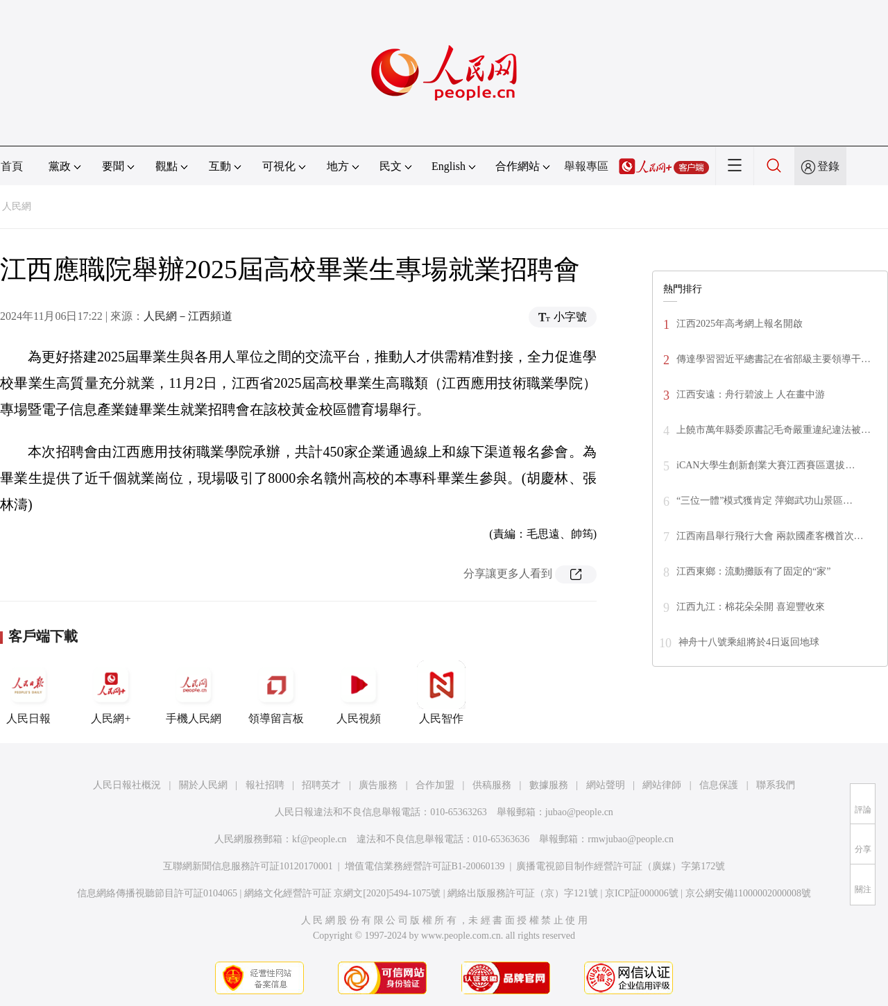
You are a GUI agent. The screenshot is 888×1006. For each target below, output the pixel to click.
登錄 (828, 166)
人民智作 (441, 692)
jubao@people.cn (579, 812)
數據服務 (548, 785)
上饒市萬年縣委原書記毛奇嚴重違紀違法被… (773, 430)
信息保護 (718, 785)
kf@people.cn (319, 839)
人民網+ (111, 692)
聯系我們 (775, 785)
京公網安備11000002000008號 (748, 893)
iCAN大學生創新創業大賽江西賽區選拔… (765, 465)
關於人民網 (203, 785)
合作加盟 (435, 785)
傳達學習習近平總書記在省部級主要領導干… (773, 359)
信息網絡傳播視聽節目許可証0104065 (157, 893)
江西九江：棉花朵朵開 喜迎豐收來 (750, 607)
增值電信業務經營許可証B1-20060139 (425, 866)
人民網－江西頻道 (188, 316)
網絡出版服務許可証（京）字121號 (522, 893)
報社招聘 (265, 785)
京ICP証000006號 (641, 893)
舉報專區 (586, 166)
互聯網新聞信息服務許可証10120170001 (248, 866)
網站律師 (661, 785)
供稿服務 (491, 785)
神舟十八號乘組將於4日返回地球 (748, 642)
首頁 (12, 166)
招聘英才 (321, 785)
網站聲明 (605, 785)
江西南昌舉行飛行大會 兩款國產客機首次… (770, 536)
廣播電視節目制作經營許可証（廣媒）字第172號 (620, 866)
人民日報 (28, 692)
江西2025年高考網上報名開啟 (739, 323)
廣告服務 (378, 785)
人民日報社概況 (127, 785)
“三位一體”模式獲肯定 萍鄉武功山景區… (764, 500)
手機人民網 (193, 692)
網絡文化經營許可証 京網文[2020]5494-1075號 (342, 893)
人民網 (16, 206)
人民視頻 (358, 692)
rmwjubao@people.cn (631, 839)
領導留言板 (276, 692)
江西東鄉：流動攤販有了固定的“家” (753, 571)
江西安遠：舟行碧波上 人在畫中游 (750, 394)
